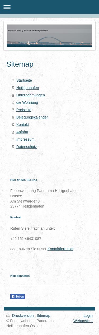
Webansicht (83, 321)
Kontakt (22, 124)
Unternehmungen (30, 95)
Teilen (17, 296)
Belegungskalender (32, 117)
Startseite (24, 80)
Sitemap (43, 315)
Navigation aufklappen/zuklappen (49, 7)
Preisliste (23, 110)
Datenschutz (26, 147)
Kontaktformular (60, 249)
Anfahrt (22, 132)
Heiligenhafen (27, 88)
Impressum (25, 139)
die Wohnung (27, 102)
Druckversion (20, 315)
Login (88, 315)
